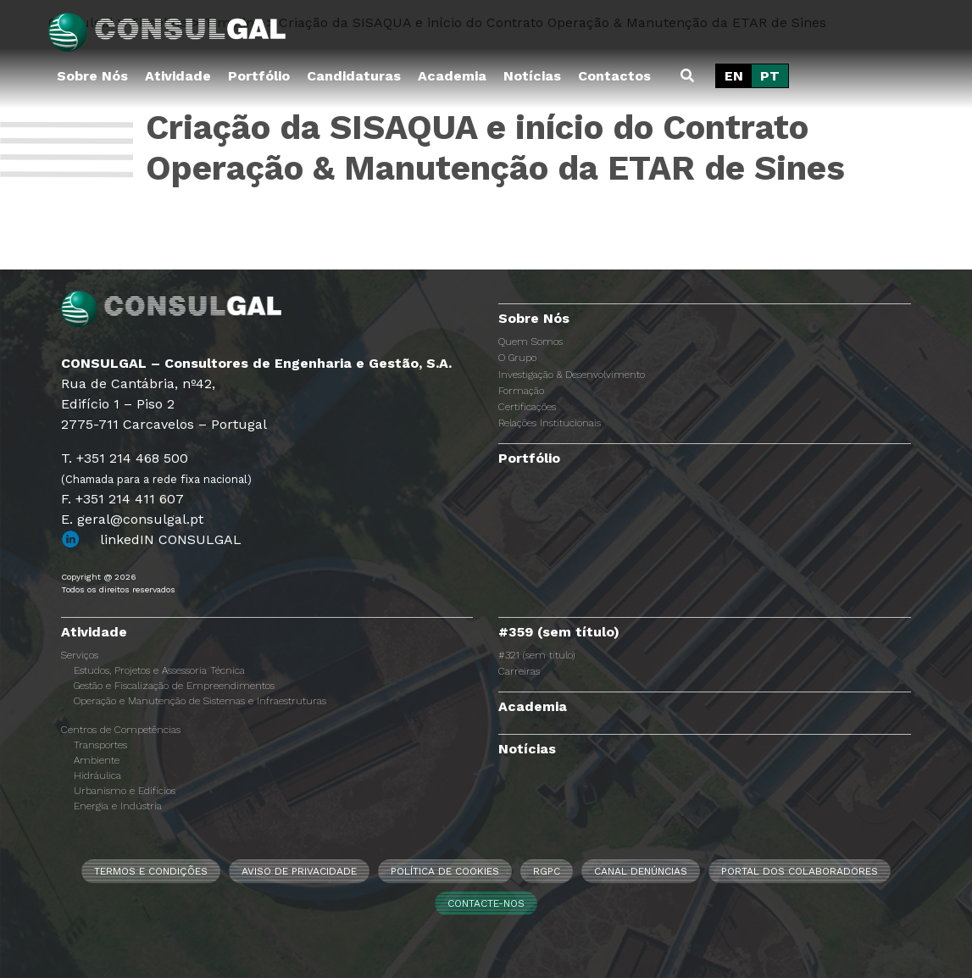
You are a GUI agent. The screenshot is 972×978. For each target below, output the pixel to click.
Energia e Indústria (118, 806)
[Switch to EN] (734, 76)
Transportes (100, 745)
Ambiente (96, 760)
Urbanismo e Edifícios (124, 791)
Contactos (614, 76)
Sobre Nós (92, 76)
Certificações (527, 407)
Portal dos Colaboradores (799, 871)
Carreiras (519, 671)
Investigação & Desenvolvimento (571, 375)
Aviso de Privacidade (299, 871)
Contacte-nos (486, 903)
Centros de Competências (121, 730)
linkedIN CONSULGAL (171, 539)
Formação (521, 391)
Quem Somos (530, 341)
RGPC (546, 871)
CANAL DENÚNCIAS (640, 871)
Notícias (532, 76)
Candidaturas (354, 76)
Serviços (79, 655)
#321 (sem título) (536, 655)
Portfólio (259, 76)
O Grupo (517, 358)
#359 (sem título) (558, 632)
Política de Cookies (445, 871)
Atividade (178, 76)
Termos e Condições (151, 871)
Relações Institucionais (549, 423)
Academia (452, 76)
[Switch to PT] (770, 76)
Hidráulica (97, 775)
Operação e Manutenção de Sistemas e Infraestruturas (200, 701)
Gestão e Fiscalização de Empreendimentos (174, 686)
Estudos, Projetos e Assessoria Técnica (159, 670)
